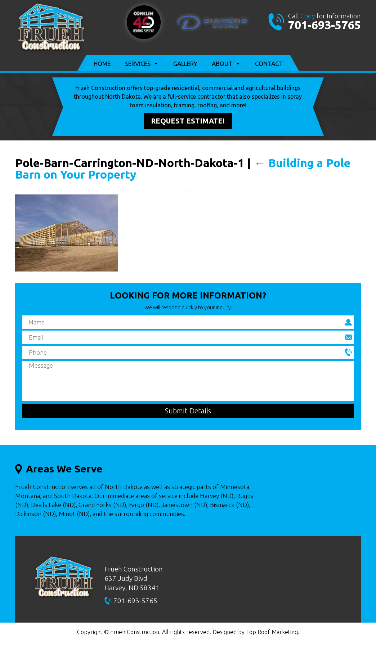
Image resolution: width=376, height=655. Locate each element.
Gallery (185, 63)
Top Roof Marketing (272, 632)
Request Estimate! (188, 121)
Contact (269, 63)
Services (142, 64)
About (226, 64)
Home (102, 63)
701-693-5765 (324, 24)
